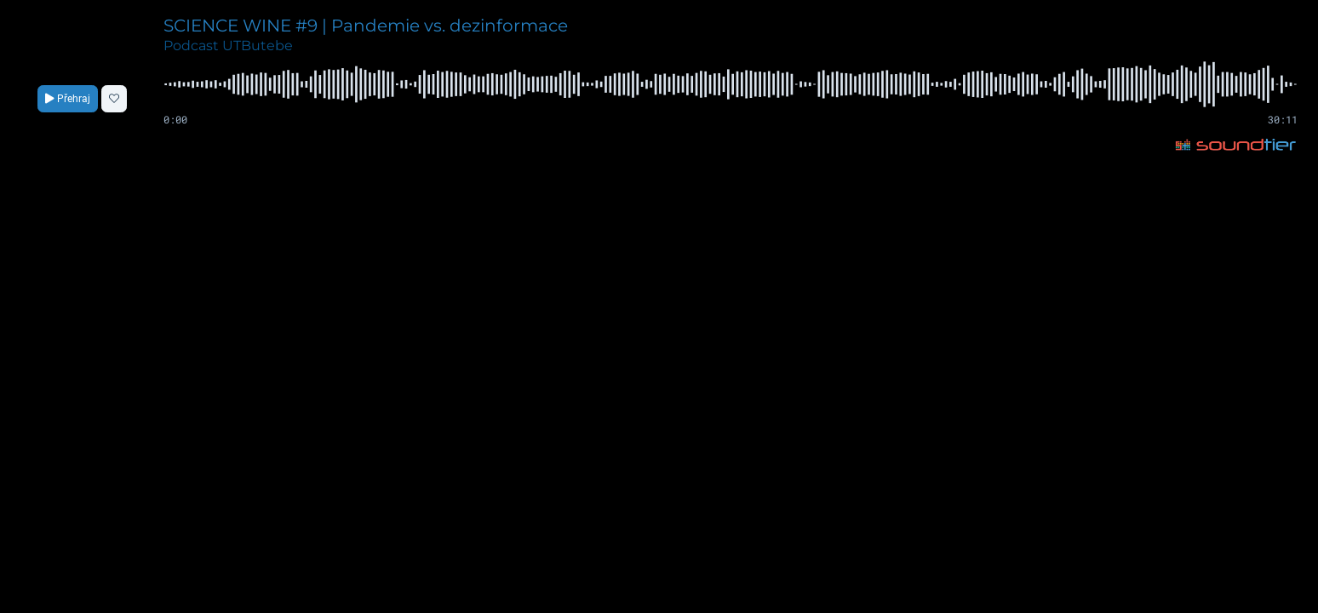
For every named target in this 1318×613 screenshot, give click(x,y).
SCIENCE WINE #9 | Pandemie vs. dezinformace (365, 25)
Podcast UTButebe (228, 45)
